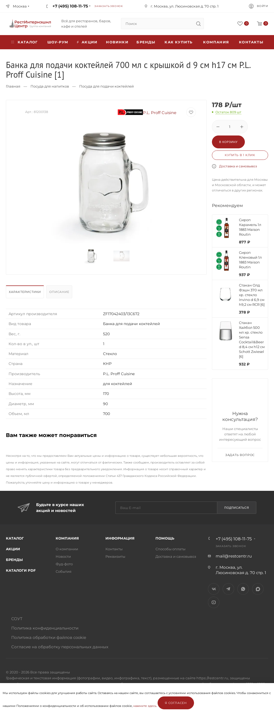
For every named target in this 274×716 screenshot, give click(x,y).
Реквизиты (115, 556)
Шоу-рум (57, 42)
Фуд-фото (64, 564)
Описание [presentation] (59, 292)
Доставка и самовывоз (238, 166)
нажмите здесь (144, 706)
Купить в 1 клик (240, 155)
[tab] (25, 293)
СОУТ (16, 618)
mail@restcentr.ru (234, 556)
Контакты (251, 42)
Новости (63, 556)
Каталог (15, 538)
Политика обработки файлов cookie (48, 637)
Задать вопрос (240, 455)
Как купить (178, 42)
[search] (198, 23)
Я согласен (176, 703)
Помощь (164, 538)
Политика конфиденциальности (44, 628)
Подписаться (236, 507)
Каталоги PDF (21, 570)
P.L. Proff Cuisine (147, 112)
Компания (216, 42)
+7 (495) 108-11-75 (70, 6)
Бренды (145, 42)
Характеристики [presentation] (25, 292)
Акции (13, 549)
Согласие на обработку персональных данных (59, 646)
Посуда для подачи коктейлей (106, 86)
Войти (262, 6)
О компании (67, 549)
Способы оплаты (170, 549)
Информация (120, 538)
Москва (20, 6)
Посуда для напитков (50, 86)
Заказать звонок (108, 6)
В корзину (228, 142)
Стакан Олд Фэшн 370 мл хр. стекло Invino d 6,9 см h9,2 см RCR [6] (252, 295)
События (63, 571)
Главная (13, 86)
